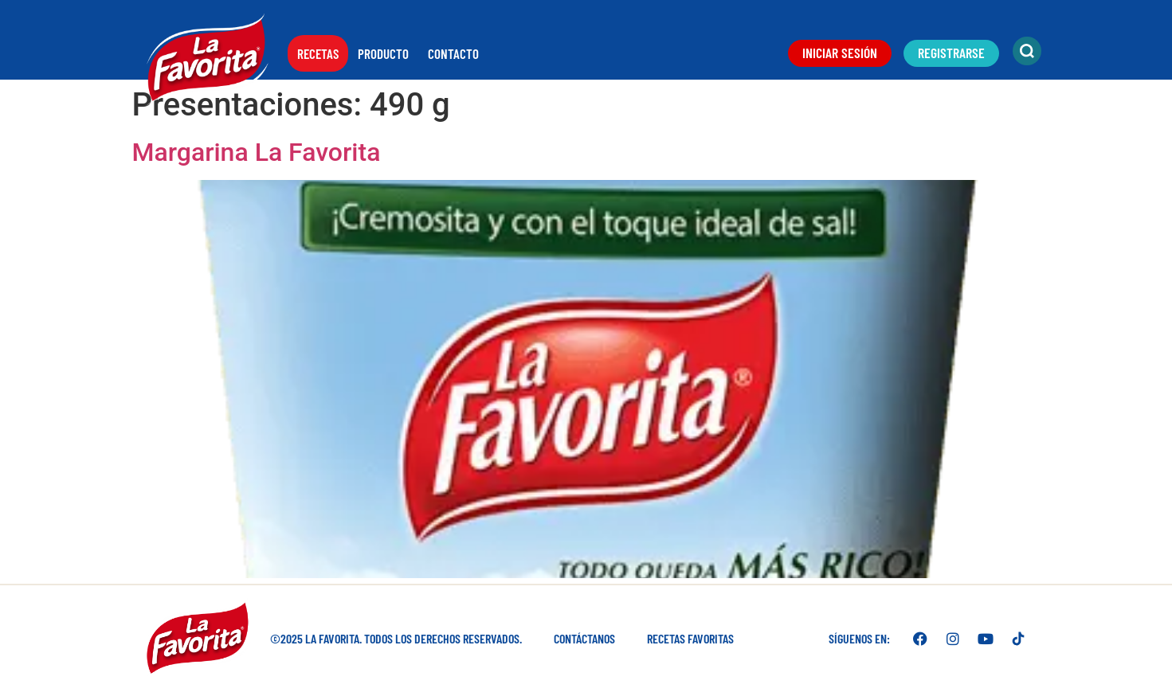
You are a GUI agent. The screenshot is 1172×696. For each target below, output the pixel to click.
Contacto (453, 53)
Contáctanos (584, 638)
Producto (383, 53)
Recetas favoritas (690, 638)
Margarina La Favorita (256, 152)
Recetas (318, 53)
